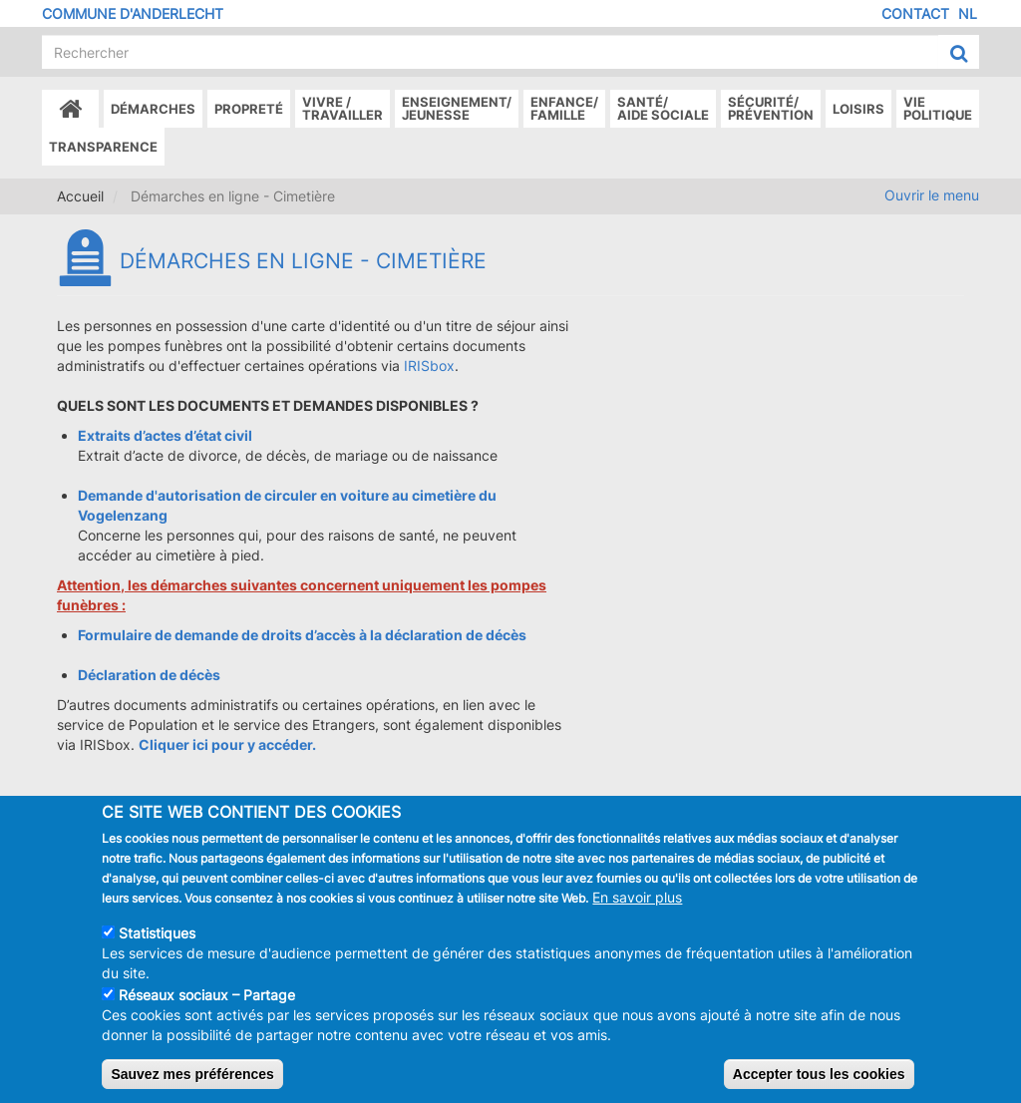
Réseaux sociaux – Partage (207, 1002)
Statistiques (157, 940)
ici (200, 744)
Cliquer (165, 744)
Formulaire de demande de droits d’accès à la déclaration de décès (302, 634)
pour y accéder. (262, 744)
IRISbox (429, 365)
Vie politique (937, 108)
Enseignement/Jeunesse (456, 108)
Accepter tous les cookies (819, 1082)
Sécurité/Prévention (771, 108)
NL (967, 13)
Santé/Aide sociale (663, 108)
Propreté (248, 109)
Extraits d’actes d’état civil (165, 435)
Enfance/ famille (564, 108)
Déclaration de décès (149, 674)
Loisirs (858, 109)
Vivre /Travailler (342, 108)
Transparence (103, 147)
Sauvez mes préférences (192, 1082)
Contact (915, 13)
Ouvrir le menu (931, 194)
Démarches (153, 109)
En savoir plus (637, 905)
